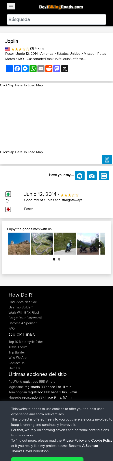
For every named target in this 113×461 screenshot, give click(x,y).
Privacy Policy (67, 444)
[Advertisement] (56, 118)
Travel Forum (18, 347)
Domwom (16, 408)
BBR (42, 381)
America (46, 53)
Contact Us (16, 363)
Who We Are (17, 357)
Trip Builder (17, 352)
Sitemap (50, 444)
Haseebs (15, 397)
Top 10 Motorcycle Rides (26, 341)
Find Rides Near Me (23, 302)
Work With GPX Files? (24, 312)
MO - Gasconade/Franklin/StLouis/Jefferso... (52, 58)
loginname (16, 386)
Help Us (14, 368)
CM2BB (45, 408)
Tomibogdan (18, 392)
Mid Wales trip (49, 402)
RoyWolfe (16, 381)
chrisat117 (16, 402)
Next (98, 243)
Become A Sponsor (23, 323)
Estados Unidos (68, 53)
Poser (9, 53)
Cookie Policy (89, 444)
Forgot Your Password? (25, 317)
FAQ (12, 328)
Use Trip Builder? (21, 307)
